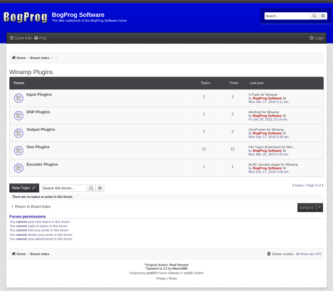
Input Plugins (39, 94)
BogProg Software (267, 98)
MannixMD (180, 268)
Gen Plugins (38, 147)
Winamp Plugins (31, 72)
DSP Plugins (38, 112)
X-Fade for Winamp (263, 94)
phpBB (150, 273)
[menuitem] (40, 38)
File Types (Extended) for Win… (272, 147)
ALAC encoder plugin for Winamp (273, 164)
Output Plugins (41, 129)
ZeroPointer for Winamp (266, 129)
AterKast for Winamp (264, 112)
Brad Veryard (179, 265)
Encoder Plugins (42, 164)
